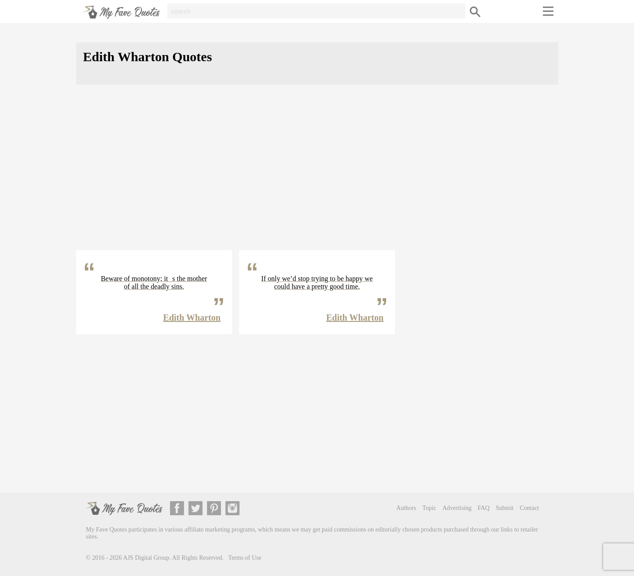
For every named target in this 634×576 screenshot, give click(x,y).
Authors (406, 508)
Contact (529, 508)
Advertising (457, 508)
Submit (504, 508)
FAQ (484, 508)
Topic (429, 508)
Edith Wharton (192, 317)
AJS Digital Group (146, 557)
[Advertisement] (317, 174)
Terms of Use (244, 557)
